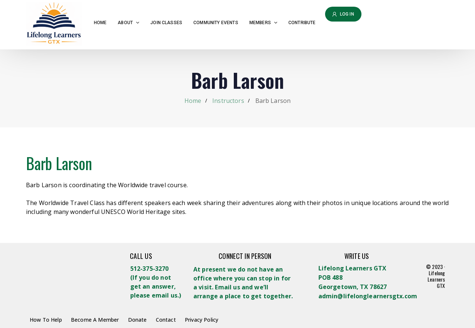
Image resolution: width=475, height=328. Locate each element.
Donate (137, 319)
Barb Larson (59, 163)
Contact (166, 319)
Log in (343, 14)
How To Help (46, 319)
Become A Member (95, 319)
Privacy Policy (201, 319)
